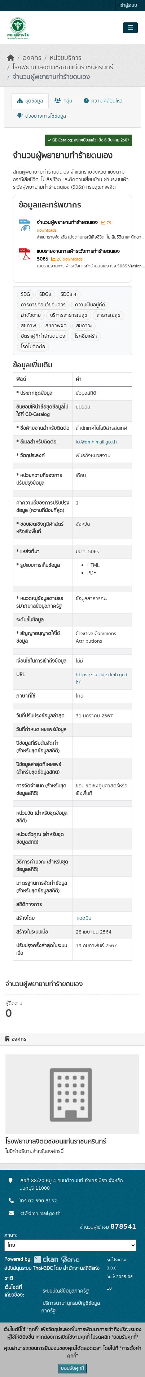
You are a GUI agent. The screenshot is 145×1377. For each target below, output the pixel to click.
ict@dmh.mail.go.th (96, 442)
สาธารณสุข (108, 315)
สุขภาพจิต (56, 325)
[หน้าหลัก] (10, 58)
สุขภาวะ (84, 325)
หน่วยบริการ (66, 58)
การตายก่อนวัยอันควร (43, 305)
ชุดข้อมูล (30, 101)
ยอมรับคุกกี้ (72, 1368)
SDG (25, 294)
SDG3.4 (68, 294)
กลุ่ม (63, 101)
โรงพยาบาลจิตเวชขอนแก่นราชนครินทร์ (63, 67)
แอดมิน (84, 918)
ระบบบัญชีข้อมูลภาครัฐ (65, 1291)
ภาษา (10, 1235)
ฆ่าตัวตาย (31, 315)
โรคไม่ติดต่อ (33, 346)
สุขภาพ (28, 325)
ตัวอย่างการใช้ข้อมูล (41, 116)
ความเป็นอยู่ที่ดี (90, 305)
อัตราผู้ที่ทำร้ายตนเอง (43, 336)
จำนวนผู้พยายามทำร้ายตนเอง (51, 77)
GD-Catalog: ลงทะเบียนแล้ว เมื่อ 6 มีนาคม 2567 (88, 140)
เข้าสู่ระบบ (128, 5)
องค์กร (32, 58)
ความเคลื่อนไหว (103, 101)
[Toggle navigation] (130, 27)
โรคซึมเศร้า (86, 336)
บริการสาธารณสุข (68, 315)
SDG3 (45, 294)
